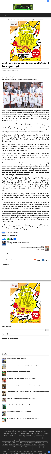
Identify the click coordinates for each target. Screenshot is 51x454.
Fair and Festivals (38, 428)
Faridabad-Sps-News (7, 432)
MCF (25, 441)
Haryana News (8, 19)
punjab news (19, 446)
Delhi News (23, 428)
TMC (27, 450)
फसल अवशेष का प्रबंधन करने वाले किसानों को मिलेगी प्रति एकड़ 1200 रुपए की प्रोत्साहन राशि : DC (24, 360)
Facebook (46, 255)
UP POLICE (37, 450)
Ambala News (24, 426)
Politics (42, 443)
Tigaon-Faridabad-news (20, 450)
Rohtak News (5, 448)
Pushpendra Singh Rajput (10, 77)
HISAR (13, 437)
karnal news (5, 439)
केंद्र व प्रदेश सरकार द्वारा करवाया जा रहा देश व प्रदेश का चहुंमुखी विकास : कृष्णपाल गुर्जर (22, 373)
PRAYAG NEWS (12, 446)
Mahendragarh (6, 441)
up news (31, 450)
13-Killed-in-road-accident (8, 426)
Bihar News (43, 426)
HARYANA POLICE (24, 435)
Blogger (38, 255)
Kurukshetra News (26, 439)
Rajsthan (40, 446)
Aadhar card (17, 426)
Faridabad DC (5, 430)
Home (3, 19)
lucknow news (41, 439)
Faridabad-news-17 (39, 430)
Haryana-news (41, 435)
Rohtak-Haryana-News (14, 448)
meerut (29, 441)
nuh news (5, 443)
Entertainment (30, 428)
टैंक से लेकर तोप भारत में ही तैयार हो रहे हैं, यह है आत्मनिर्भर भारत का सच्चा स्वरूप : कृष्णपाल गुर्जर (23, 413)
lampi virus (34, 439)
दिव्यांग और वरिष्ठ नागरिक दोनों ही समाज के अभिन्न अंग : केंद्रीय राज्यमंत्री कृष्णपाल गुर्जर (22, 393)
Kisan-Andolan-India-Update (15, 439)
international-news (30, 437)
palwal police (22, 443)
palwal (9, 443)
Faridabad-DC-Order (30, 430)
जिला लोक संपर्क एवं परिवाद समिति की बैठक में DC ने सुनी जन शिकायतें (19, 406)
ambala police (32, 426)
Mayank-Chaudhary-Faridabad (17, 441)
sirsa (36, 448)
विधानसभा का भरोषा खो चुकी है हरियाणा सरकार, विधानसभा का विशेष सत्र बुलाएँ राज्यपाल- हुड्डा (23, 379)
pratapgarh (5, 446)
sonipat (40, 448)
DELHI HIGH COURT (15, 428)
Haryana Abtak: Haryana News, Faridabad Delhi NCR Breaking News (19, 452)
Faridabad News (13, 430)
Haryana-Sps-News (6, 437)
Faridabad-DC (21, 430)
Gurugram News (30, 432)
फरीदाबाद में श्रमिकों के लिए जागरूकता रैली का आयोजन (16, 353)
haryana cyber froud (7, 435)
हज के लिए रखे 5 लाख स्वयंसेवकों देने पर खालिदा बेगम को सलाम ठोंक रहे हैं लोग (20, 399)
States (45, 448)
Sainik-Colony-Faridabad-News (27, 448)
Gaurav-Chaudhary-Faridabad (19, 432)
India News (22, 437)
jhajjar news (38, 437)
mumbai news (36, 441)
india (18, 437)
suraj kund (5, 450)
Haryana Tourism (32, 435)
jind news (45, 437)
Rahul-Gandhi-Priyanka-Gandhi (30, 446)
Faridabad (46, 428)
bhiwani (38, 426)
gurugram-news (38, 432)
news (42, 441)
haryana (45, 432)
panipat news (36, 443)
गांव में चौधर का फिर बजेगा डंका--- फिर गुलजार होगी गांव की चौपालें (18, 366)
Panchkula (29, 443)
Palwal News (13, 19)
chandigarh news (6, 428)
